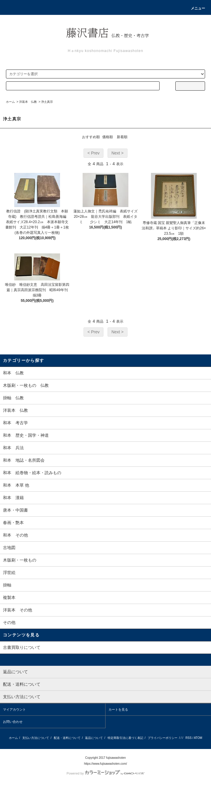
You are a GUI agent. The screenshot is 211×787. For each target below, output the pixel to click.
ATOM (198, 737)
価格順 (107, 137)
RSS (188, 737)
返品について (94, 737)
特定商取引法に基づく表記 (125, 737)
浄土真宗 (47, 101)
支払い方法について (35, 737)
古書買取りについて (21, 647)
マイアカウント (14, 709)
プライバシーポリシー (162, 737)
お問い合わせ (13, 721)
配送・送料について (67, 737)
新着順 (122, 137)
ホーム (10, 101)
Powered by (105, 773)
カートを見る (118, 709)
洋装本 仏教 (28, 101)
